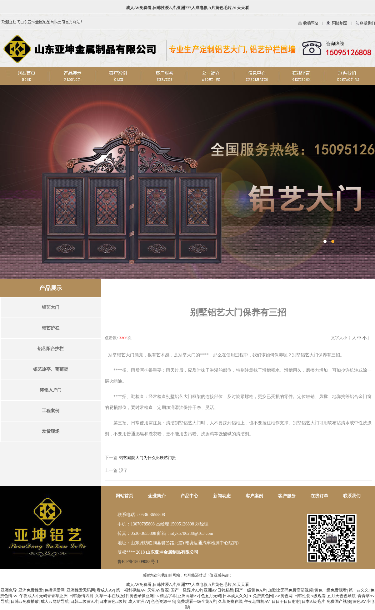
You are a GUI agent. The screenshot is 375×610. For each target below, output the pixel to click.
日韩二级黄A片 (84, 601)
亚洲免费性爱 (30, 590)
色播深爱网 (54, 590)
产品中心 (189, 496)
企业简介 (157, 496)
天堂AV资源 (158, 590)
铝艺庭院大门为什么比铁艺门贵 (147, 457)
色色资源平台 (163, 601)
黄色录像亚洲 (141, 595)
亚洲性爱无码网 (81, 590)
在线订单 (319, 496)
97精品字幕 (166, 595)
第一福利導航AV (131, 590)
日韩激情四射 (81, 595)
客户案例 (254, 496)
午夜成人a (28, 595)
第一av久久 (359, 590)
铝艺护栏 (50, 328)
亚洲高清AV (188, 595)
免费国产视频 (339, 601)
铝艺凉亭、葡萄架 (50, 369)
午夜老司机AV (257, 601)
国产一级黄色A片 (250, 590)
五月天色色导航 (341, 595)
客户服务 (287, 496)
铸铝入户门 (51, 390)
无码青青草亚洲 (53, 595)
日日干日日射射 (286, 601)
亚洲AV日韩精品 (218, 590)
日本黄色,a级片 (113, 601)
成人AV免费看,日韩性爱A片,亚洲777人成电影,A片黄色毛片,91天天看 (187, 7)
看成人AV (105, 590)
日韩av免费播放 (25, 601)
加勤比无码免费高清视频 (290, 590)
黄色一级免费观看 (330, 590)
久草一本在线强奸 (111, 595)
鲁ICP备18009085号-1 (138, 561)
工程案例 (50, 410)
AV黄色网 (283, 595)
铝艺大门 (50, 307)
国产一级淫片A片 (186, 590)
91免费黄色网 (261, 595)
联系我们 (352, 496)
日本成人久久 (235, 595)
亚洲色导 (9, 590)
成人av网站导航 (55, 601)
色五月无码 (211, 595)
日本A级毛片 (313, 601)
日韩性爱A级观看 (309, 595)
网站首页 (124, 496)
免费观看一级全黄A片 (196, 601)
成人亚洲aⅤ (138, 601)
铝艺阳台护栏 (51, 348)
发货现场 (50, 431)
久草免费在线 (230, 601)
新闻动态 (222, 496)
